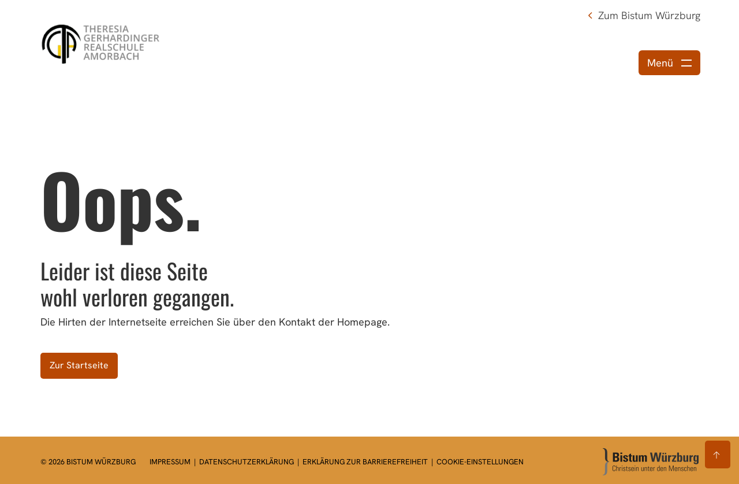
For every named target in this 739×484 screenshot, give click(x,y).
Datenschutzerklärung (247, 462)
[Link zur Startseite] (102, 42)
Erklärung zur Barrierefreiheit (365, 462)
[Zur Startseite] (651, 461)
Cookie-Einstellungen (480, 462)
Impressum (171, 462)
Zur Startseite (79, 365)
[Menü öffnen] (669, 62)
